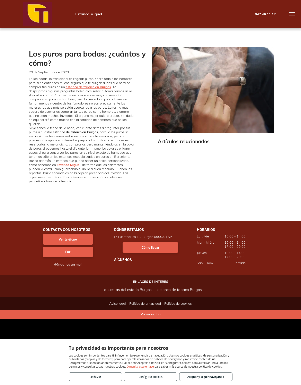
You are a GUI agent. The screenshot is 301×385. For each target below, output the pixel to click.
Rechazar (95, 377)
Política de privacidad (145, 303)
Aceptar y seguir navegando (205, 377)
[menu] (292, 14)
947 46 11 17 (265, 14)
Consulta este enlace (140, 366)
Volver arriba (151, 314)
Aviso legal (117, 303)
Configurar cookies (150, 377)
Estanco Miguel (68, 165)
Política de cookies (178, 303)
